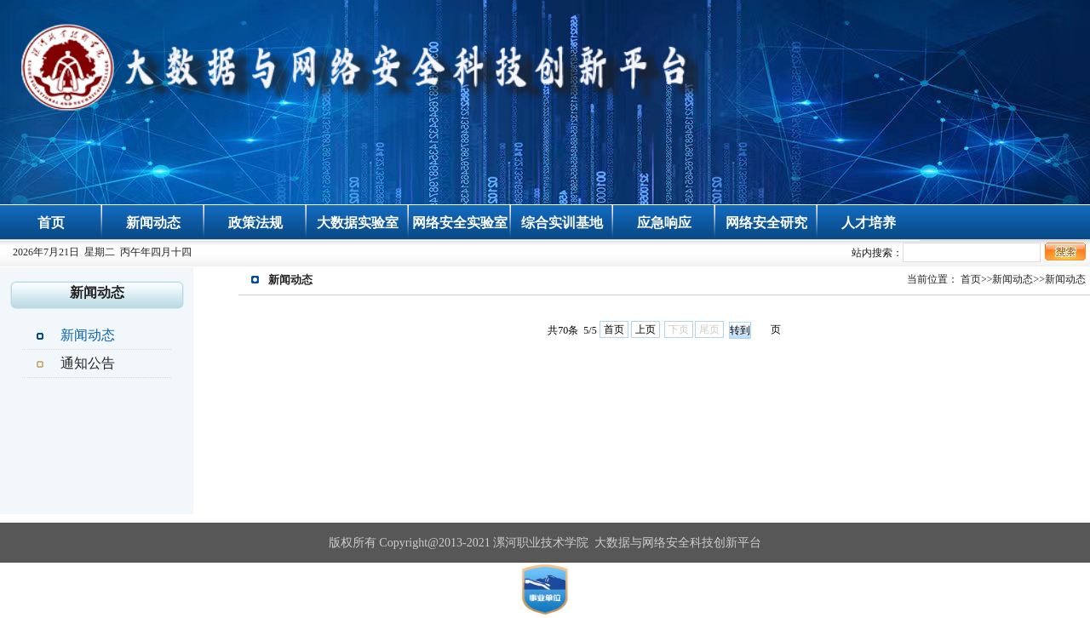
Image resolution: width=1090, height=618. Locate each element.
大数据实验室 (358, 222)
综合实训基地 (562, 222)
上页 (645, 329)
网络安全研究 (766, 222)
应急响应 (664, 222)
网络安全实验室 (460, 222)
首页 (51, 222)
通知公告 (87, 363)
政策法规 (255, 222)
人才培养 (868, 222)
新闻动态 (153, 222)
